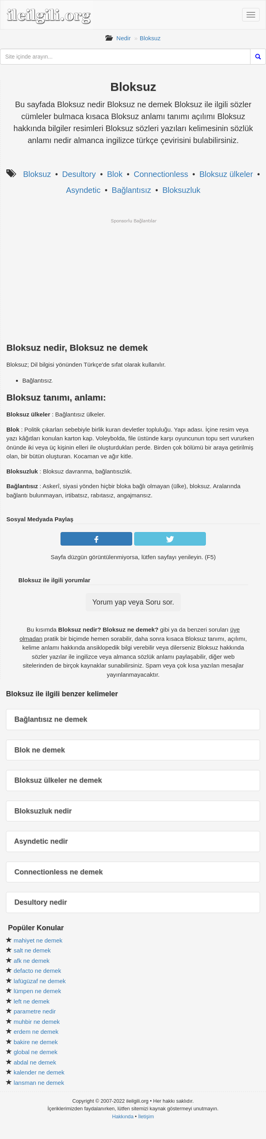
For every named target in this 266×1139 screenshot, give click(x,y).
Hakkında (122, 1116)
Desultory (79, 174)
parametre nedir (35, 1011)
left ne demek (31, 1001)
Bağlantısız (131, 190)
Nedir (123, 38)
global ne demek (35, 1052)
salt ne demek (32, 950)
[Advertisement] (133, 280)
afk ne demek (31, 960)
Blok (115, 174)
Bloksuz (150, 38)
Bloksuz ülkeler (226, 174)
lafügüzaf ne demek (40, 981)
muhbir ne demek (37, 1021)
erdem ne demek (36, 1031)
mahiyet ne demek (38, 940)
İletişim (146, 1116)
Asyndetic (83, 190)
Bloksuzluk (181, 190)
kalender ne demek (39, 1072)
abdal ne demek (35, 1062)
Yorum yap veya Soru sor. (133, 602)
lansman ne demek (39, 1082)
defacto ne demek (37, 970)
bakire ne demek (36, 1042)
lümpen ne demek (37, 991)
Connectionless (161, 174)
